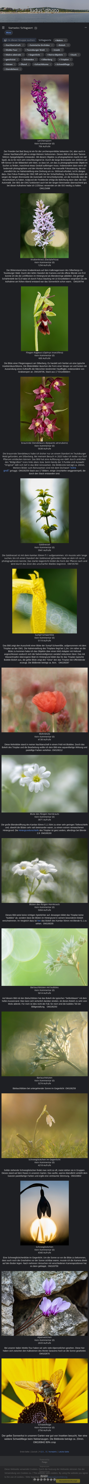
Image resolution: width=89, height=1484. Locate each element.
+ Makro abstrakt (13, 54)
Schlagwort (27, 28)
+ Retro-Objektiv (56, 54)
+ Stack (74, 54)
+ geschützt (11, 59)
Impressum (44, 1466)
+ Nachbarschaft (14, 45)
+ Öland (24, 64)
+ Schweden (29, 59)
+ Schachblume (42, 64)
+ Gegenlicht (35, 54)
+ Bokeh (63, 45)
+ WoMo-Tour (12, 50)
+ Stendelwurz (12, 69)
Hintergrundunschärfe (29, 830)
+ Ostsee (9, 64)
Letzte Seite (64, 1451)
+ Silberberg (48, 59)
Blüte (8, 32)
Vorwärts (53, 1451)
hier (39, 921)
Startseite (13, 28)
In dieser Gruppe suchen (21, 40)
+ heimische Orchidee (41, 45)
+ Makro (60, 40)
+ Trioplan (65, 59)
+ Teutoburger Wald (36, 50)
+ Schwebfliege (63, 64)
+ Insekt (58, 50)
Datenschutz (44, 1471)
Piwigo (44, 1462)
